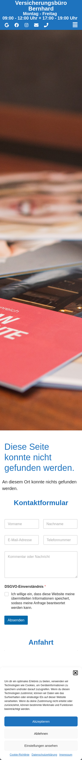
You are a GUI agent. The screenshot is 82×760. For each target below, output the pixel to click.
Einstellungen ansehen (41, 745)
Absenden (16, 620)
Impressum (65, 754)
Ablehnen (41, 733)
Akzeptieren (41, 721)
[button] (75, 673)
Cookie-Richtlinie (19, 754)
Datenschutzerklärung (44, 754)
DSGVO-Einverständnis (25, 586)
